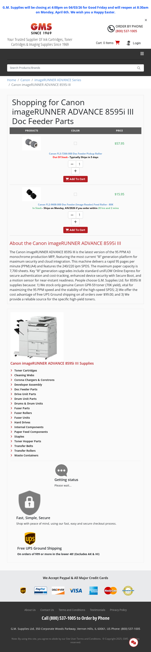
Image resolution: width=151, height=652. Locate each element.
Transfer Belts (23, 446)
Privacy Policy (118, 610)
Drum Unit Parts (25, 399)
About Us (30, 610)
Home (11, 80)
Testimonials (97, 610)
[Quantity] (79, 164)
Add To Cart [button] (75, 179)
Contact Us (47, 610)
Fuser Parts (22, 408)
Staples (19, 436)
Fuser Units (22, 417)
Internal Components (28, 427)
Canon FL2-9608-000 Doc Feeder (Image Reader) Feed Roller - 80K (75, 204)
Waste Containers (26, 455)
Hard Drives (22, 422)
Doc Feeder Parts (25, 389)
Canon (25, 80)
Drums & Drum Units (28, 403)
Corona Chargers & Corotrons (34, 380)
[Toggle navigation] (142, 54)
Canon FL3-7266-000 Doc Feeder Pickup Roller (75, 153)
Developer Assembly (28, 384)
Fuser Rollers (23, 413)
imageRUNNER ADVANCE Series (57, 80)
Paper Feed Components (31, 432)
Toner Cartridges (25, 370)
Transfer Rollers (25, 450)
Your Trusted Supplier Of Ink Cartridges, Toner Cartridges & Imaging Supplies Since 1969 (39, 42)
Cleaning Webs (24, 375)
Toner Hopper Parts (27, 441)
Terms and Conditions (72, 610)
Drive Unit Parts (25, 394)
